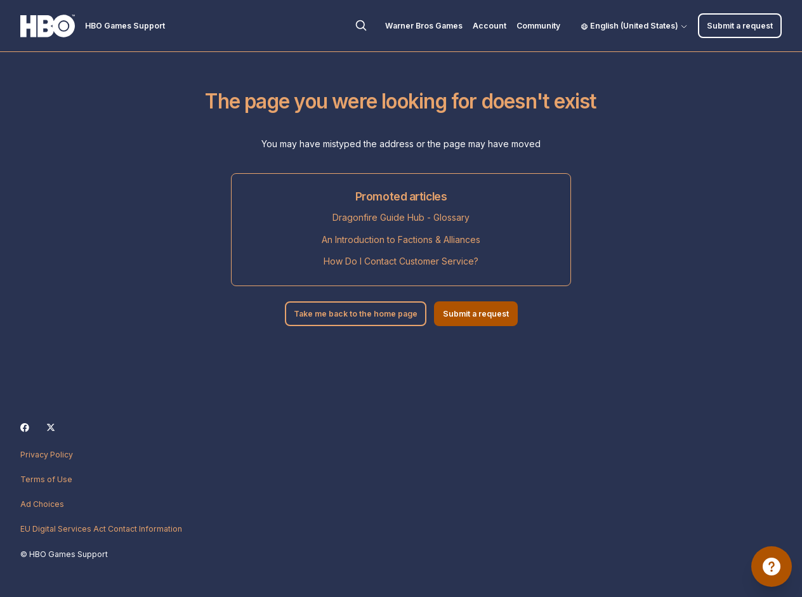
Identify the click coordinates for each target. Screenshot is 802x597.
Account (489, 25)
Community (538, 25)
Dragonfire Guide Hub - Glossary (401, 217)
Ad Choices (42, 504)
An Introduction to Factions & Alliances (401, 239)
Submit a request (740, 25)
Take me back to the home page (355, 313)
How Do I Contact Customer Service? (401, 261)
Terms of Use (46, 479)
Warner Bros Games (424, 25)
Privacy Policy (46, 454)
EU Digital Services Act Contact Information (101, 529)
